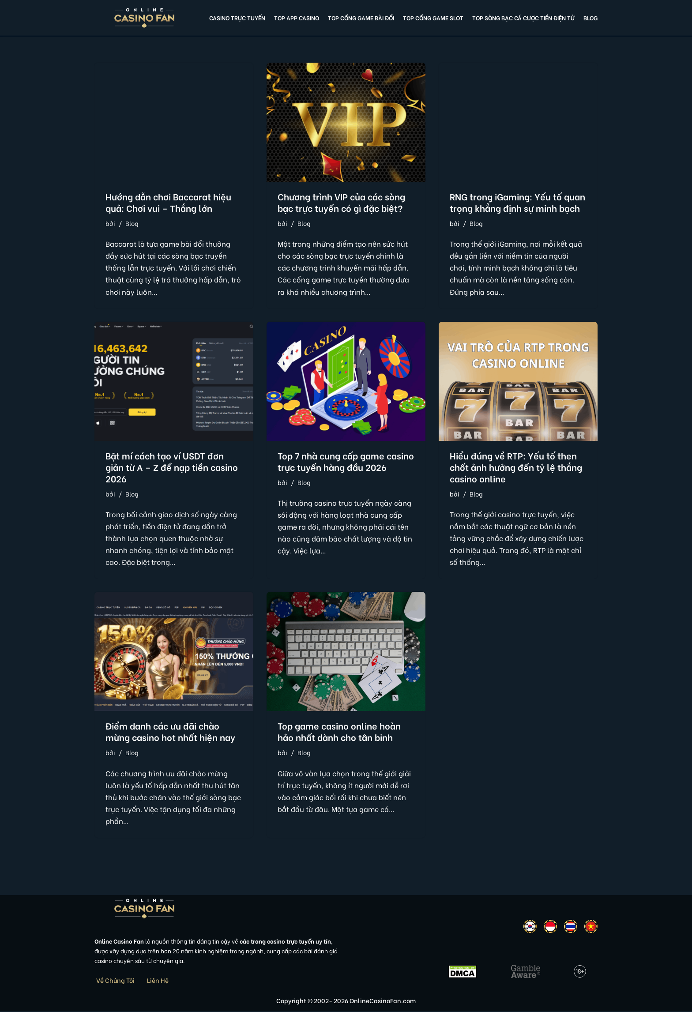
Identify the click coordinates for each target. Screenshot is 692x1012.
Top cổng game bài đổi (361, 18)
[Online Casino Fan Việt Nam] (144, 18)
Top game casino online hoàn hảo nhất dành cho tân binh (339, 732)
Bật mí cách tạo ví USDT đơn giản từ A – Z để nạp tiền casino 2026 (171, 467)
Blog (590, 18)
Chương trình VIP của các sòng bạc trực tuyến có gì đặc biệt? (341, 202)
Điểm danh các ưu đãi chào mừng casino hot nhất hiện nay (170, 732)
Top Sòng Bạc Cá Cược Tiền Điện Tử (523, 18)
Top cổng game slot (433, 18)
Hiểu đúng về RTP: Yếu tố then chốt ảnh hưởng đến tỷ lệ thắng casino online (516, 467)
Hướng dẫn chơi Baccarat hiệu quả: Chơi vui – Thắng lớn (168, 202)
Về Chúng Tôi (115, 981)
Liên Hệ (158, 981)
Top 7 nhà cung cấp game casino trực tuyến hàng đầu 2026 (346, 461)
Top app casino (296, 18)
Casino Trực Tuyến (237, 18)
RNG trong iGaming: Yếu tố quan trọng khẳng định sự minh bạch (517, 202)
